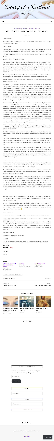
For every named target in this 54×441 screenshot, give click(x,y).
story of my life (18, 274)
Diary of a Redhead (27, 7)
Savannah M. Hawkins (9, 278)
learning (11, 274)
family (5, 274)
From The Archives (28, 28)
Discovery (21, 263)
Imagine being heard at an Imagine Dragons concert (10, 310)
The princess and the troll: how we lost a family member (9, 265)
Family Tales (18, 28)
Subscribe (16, 381)
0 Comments (48, 278)
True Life (37, 28)
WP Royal (38, 431)
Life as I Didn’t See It (40, 263)
